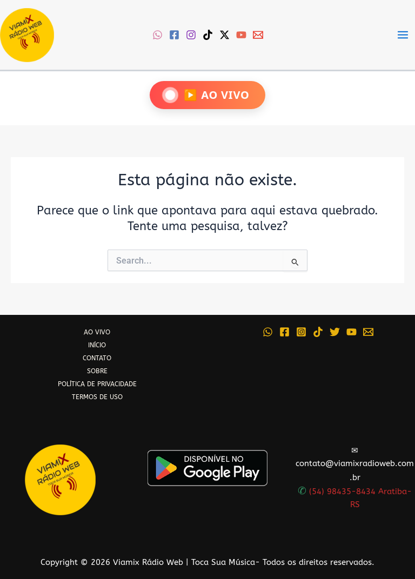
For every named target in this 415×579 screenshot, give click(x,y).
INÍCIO (97, 345)
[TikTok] (208, 35)
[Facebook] (174, 35)
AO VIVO (97, 332)
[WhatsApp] (157, 35)
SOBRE (97, 371)
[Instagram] (191, 35)
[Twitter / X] (224, 35)
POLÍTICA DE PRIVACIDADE (97, 384)
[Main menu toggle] (403, 35)
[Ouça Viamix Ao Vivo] (207, 95)
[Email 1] (258, 35)
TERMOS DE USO (97, 397)
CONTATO (97, 358)
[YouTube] (241, 35)
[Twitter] (335, 332)
